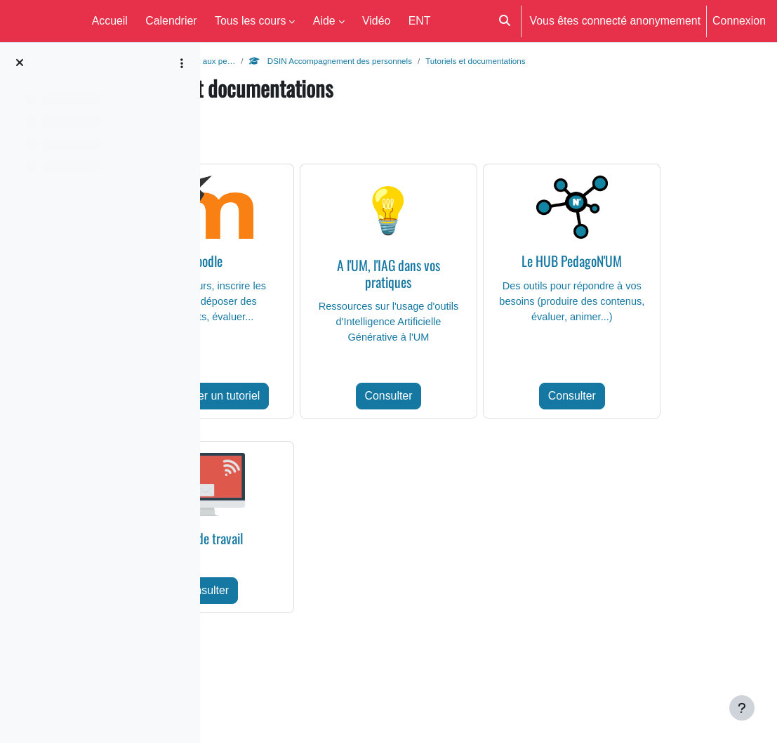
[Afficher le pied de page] (742, 708)
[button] (504, 21)
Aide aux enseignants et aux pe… (294, 61)
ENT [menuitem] (420, 20)
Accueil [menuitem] (110, 20)
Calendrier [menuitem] (171, 20)
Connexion (739, 20)
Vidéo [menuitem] (376, 20)
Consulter (477, 418)
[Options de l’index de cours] (181, 63)
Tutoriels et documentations (620, 61)
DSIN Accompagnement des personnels (463, 61)
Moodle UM (38, 21)
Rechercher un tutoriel (311, 418)
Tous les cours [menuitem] (250, 20)
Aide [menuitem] (324, 20)
